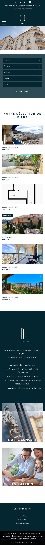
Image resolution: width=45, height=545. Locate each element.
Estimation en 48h (11, 6)
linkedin (25, 2)
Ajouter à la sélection (41, 126)
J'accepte (30, 542)
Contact (17, 9)
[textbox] (23, 78)
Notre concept (22, 439)
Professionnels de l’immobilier (30, 6)
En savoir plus (17, 542)
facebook (16, 2)
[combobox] (22, 78)
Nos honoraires (26, 9)
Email (30, 2)
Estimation (22, 484)
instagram (20, 2)
